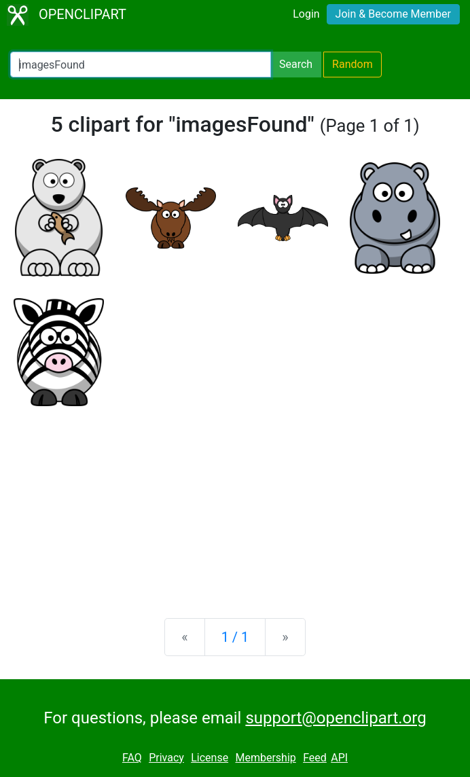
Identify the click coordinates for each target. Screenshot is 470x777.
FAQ (132, 757)
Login (306, 13)
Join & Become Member (393, 13)
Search (295, 64)
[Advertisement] (235, 501)
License (209, 757)
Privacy (166, 757)
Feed (315, 757)
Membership (265, 757)
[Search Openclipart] (140, 64)
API (339, 757)
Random (352, 64)
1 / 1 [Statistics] (235, 637)
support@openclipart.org (335, 717)
